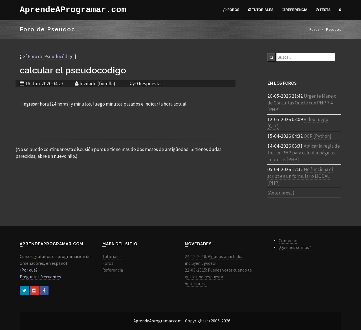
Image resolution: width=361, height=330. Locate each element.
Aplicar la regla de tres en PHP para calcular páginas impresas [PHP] (303, 153)
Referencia (294, 10)
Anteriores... (196, 283)
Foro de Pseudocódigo (51, 56)
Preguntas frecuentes (40, 276)
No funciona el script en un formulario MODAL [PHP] (300, 176)
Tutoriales (261, 10)
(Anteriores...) (280, 193)
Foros (231, 10)
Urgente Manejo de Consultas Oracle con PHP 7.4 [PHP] (301, 103)
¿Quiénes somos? (295, 247)
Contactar (288, 240)
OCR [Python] (317, 136)
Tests (323, 10)
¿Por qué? (29, 270)
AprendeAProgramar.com (73, 10)
